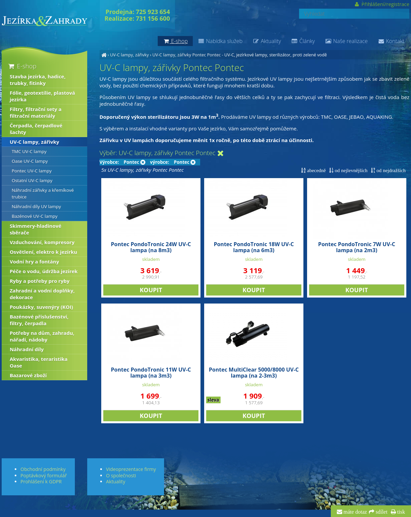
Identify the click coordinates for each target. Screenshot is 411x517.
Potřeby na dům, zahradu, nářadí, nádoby (42, 336)
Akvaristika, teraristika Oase (38, 362)
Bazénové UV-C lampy (34, 216)
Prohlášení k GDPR (40, 481)
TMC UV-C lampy (29, 151)
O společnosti (121, 475)
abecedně (316, 170)
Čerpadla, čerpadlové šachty (36, 128)
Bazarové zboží (28, 375)
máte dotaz (354, 512)
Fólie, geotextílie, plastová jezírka (42, 96)
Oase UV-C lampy (30, 161)
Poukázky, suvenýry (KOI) (41, 307)
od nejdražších (390, 170)
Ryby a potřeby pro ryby (40, 281)
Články (303, 41)
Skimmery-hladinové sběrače (35, 229)
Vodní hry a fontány (34, 261)
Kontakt (391, 41)
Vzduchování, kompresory (42, 242)
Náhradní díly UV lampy (36, 206)
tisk (400, 512)
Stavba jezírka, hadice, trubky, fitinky (37, 79)
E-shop (21, 66)
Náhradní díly (27, 349)
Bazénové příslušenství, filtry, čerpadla (39, 320)
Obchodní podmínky (42, 469)
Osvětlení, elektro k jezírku (43, 251)
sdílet (380, 512)
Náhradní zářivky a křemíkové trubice (43, 193)
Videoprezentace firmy (131, 469)
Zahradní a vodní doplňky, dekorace (42, 294)
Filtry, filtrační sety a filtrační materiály (35, 112)
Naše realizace (346, 41)
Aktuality (267, 41)
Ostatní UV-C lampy (32, 180)
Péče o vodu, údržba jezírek (44, 271)
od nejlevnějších (350, 170)
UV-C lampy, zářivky (129, 55)
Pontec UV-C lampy (32, 171)
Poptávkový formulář (43, 475)
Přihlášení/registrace (382, 4)
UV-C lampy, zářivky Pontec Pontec (186, 55)
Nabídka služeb (220, 41)
